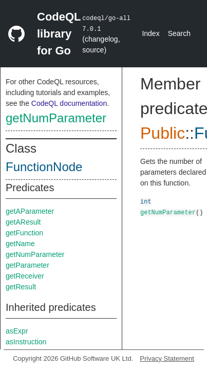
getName (20, 243)
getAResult (23, 222)
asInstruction (26, 342)
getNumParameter (56, 118)
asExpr (17, 331)
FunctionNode (44, 167)
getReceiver (25, 276)
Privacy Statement (167, 358)
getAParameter (30, 211)
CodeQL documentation (69, 103)
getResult (21, 287)
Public (162, 133)
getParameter (27, 265)
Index (150, 33)
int (146, 201)
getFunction (24, 233)
